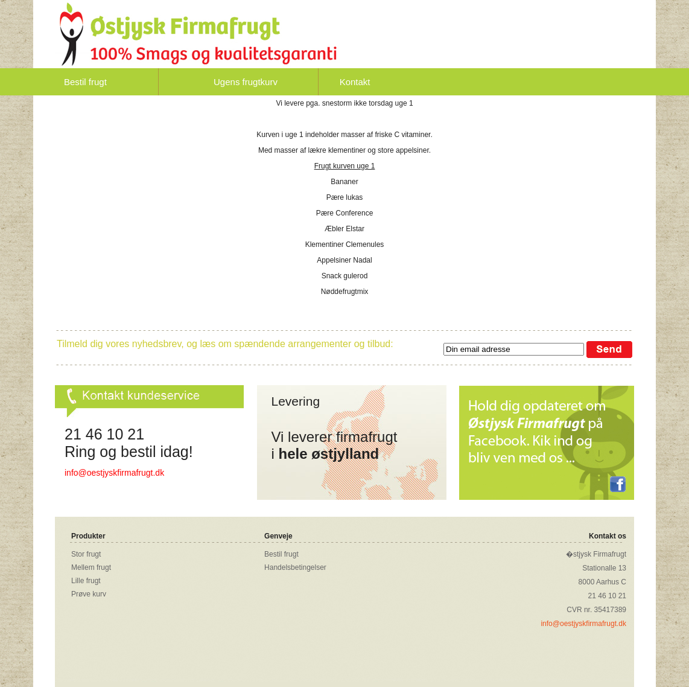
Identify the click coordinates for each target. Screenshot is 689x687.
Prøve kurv (88, 594)
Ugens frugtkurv (246, 82)
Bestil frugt (85, 82)
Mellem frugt (91, 567)
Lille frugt (86, 581)
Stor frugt (86, 554)
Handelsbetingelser (295, 567)
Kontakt (355, 82)
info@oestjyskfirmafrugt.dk (114, 473)
